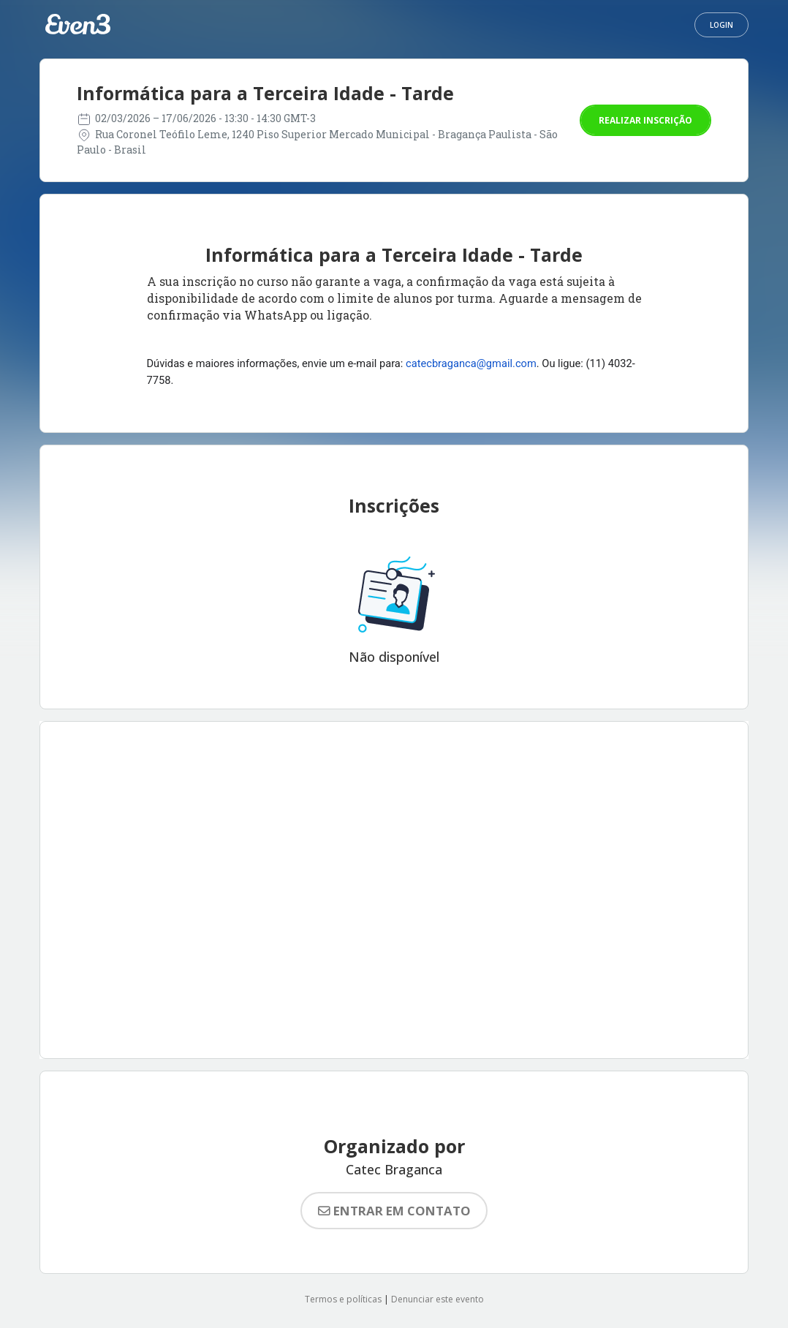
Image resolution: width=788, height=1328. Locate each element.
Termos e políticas (343, 1299)
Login (721, 25)
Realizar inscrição (645, 120)
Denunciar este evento (437, 1299)
